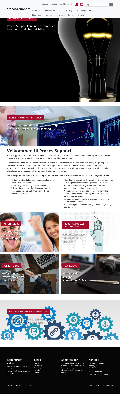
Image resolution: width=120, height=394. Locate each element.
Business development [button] (54, 10)
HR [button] (90, 10)
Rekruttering (11, 265)
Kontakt (54, 4)
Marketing (71, 265)
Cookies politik (66, 4)
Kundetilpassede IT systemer (25, 117)
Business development (22, 18)
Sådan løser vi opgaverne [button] (42, 15)
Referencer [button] (60, 15)
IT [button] (96, 10)
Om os (36, 363)
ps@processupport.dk (101, 374)
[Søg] (97, 4)
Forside (45, 4)
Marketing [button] (81, 10)
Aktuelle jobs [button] (37, 10)
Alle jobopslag (39, 368)
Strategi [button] (69, 10)
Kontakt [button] (81, 15)
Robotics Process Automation (74, 225)
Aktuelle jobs (11, 223)
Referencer (38, 366)
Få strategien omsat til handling (28, 311)
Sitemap (37, 372)
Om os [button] (70, 15)
